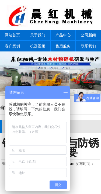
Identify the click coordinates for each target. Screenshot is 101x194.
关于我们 (37, 35)
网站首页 (12, 35)
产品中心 (63, 35)
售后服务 (63, 46)
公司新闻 (88, 35)
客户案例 (12, 46)
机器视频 (37, 46)
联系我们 (88, 46)
